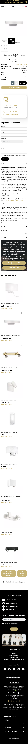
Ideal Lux (24, 75)
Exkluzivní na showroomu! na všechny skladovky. (13, 2)
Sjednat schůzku (14, 268)
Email (2, 132)
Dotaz (3, 148)
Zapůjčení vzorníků (14, 263)
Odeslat (5, 159)
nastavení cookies (15, 738)
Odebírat (14, 629)
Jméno (3, 126)
